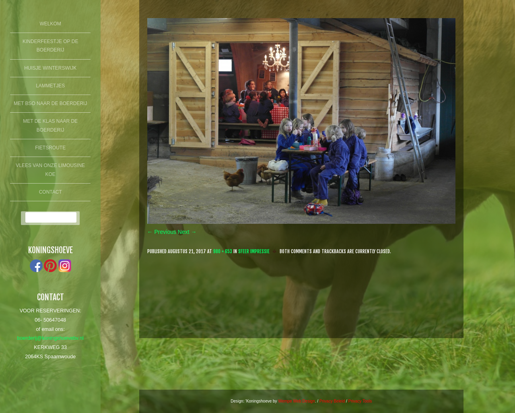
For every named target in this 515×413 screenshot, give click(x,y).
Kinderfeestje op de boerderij (50, 46)
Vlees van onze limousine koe (50, 170)
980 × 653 (222, 251)
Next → (187, 232)
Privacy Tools (360, 401)
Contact (50, 192)
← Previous (161, 232)
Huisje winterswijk (50, 68)
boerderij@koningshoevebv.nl (50, 338)
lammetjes (50, 86)
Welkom (50, 24)
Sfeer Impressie (254, 251)
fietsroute (50, 148)
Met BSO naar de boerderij (50, 103)
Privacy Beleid (332, 401)
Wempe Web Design (296, 401)
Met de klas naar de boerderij (50, 125)
